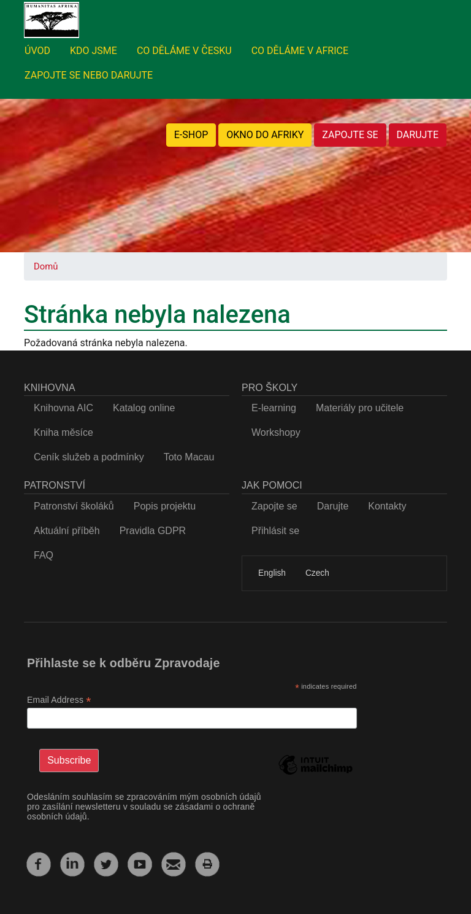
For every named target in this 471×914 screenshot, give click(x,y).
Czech (317, 573)
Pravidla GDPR (153, 530)
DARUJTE (417, 135)
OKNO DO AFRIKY (265, 135)
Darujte (333, 506)
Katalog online (144, 408)
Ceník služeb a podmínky (89, 457)
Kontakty (387, 506)
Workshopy (276, 432)
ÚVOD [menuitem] (37, 50)
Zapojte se (274, 506)
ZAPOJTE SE (350, 135)
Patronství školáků (74, 506)
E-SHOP (191, 135)
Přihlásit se (275, 530)
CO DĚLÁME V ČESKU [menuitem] (184, 50)
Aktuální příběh (67, 530)
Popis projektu (165, 506)
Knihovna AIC (63, 408)
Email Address (59, 700)
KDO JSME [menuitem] (93, 50)
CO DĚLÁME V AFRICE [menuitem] (299, 50)
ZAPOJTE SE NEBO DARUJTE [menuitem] (89, 75)
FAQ (43, 555)
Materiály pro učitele (360, 408)
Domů (46, 266)
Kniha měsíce (63, 432)
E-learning (273, 408)
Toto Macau (189, 457)
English (272, 573)
